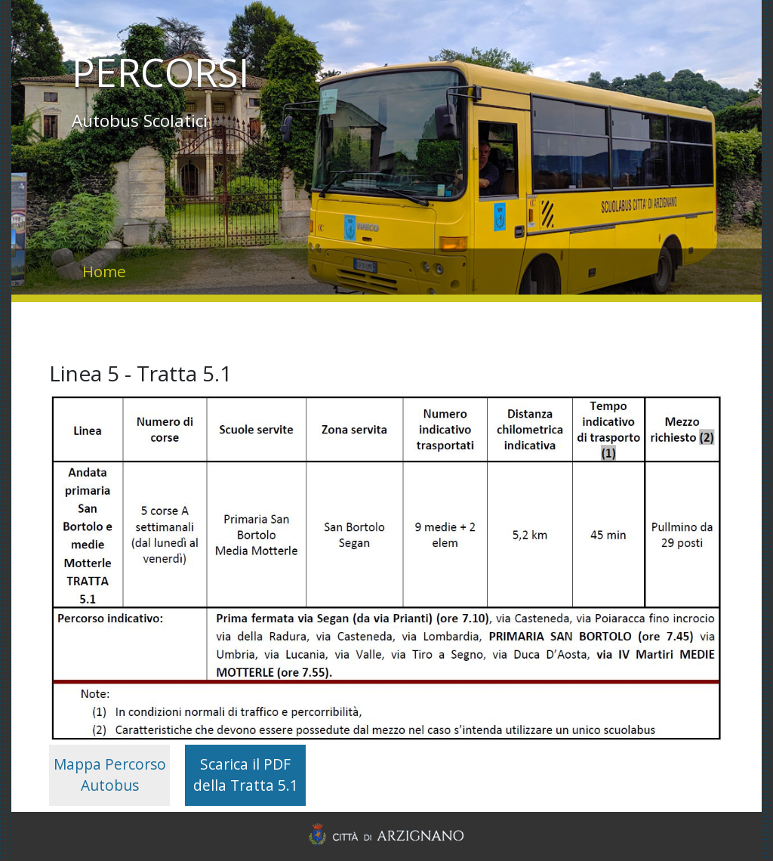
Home (104, 271)
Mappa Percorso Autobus (110, 775)
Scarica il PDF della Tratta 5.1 (245, 775)
